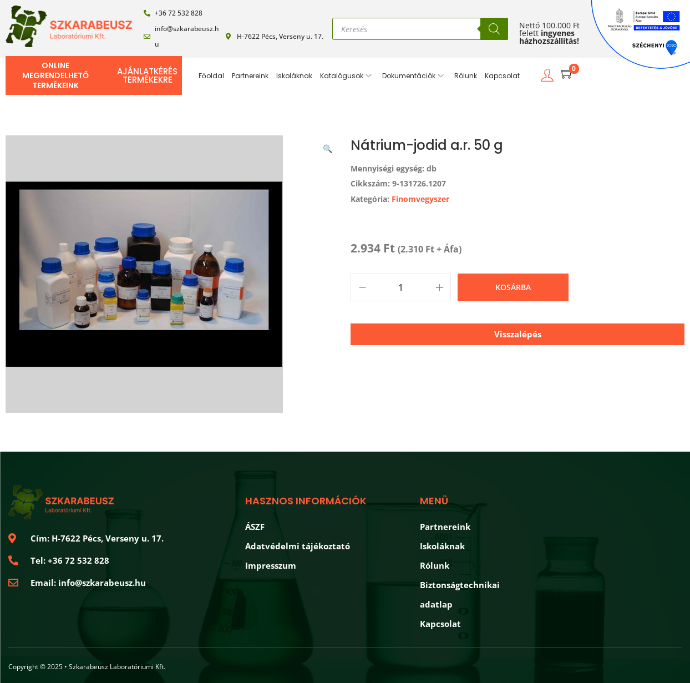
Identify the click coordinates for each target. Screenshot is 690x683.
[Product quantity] (400, 287)
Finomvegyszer (420, 199)
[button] (328, 146)
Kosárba (513, 287)
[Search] (494, 29)
